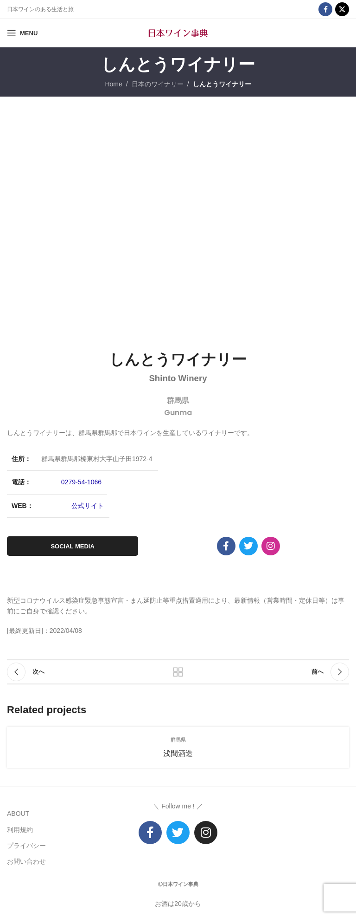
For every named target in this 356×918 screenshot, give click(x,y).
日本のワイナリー (158, 84)
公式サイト (87, 505)
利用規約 (20, 829)
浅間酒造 (178, 753)
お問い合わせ (26, 861)
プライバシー (26, 845)
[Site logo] (178, 32)
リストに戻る (178, 672)
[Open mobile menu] (22, 33)
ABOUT (18, 813)
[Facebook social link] (325, 9)
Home (113, 84)
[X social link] (342, 9)
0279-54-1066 (81, 482)
